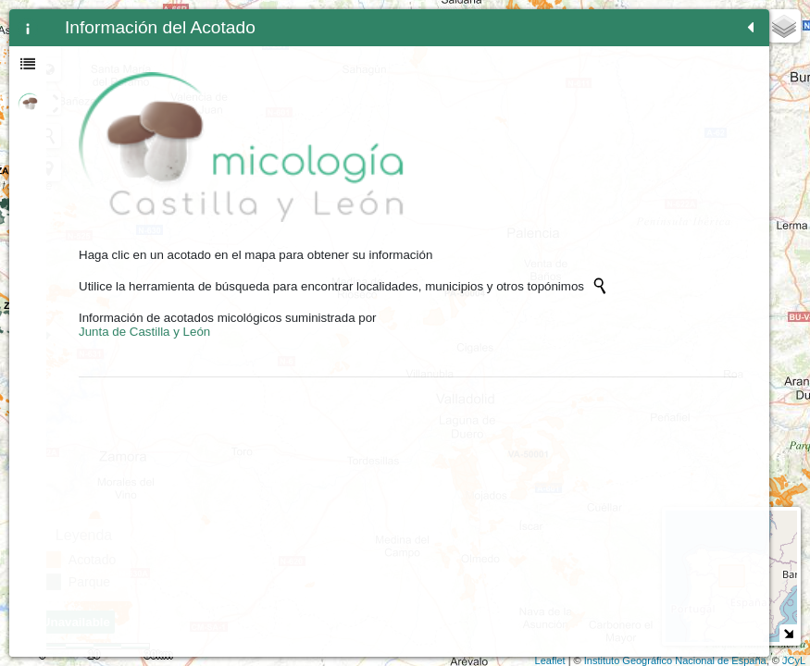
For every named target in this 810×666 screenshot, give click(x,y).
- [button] (313, 45)
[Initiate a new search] (151, 247)
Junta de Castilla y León (144, 307)
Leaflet (550, 660)
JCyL (793, 660)
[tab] (27, 27)
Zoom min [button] (313, 69)
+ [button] (313, 21)
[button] (313, 169)
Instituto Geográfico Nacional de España (675, 660)
